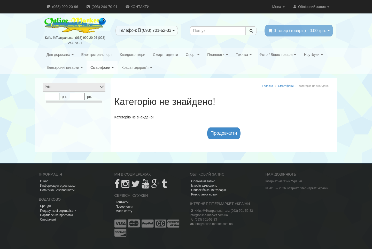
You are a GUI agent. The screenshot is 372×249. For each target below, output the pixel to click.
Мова (278, 7)
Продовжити (224, 133)
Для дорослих (60, 54)
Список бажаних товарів (208, 190)
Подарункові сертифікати (58, 211)
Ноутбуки (313, 54)
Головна (267, 85)
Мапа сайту (124, 211)
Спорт (192, 54)
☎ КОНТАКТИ (137, 7)
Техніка (244, 54)
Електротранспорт (96, 54)
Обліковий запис (310, 7)
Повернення (124, 206)
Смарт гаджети (165, 54)
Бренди (45, 206)
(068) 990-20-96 (62, 7)
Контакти (122, 202)
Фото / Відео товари (277, 54)
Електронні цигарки (65, 67)
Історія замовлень (204, 185)
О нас (44, 181)
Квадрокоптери (132, 54)
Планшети (217, 54)
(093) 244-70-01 (101, 7)
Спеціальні (48, 219)
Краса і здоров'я (136, 67)
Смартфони (102, 67)
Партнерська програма (56, 215)
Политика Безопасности (57, 190)
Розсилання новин (204, 194)
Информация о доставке (57, 185)
